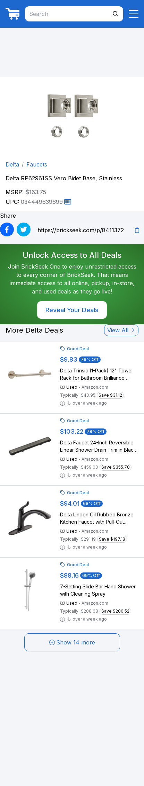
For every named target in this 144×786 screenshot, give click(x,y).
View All (121, 330)
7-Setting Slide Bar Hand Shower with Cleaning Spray (98, 590)
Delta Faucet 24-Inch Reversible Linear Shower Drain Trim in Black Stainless (98, 446)
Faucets (36, 164)
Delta (12, 164)
